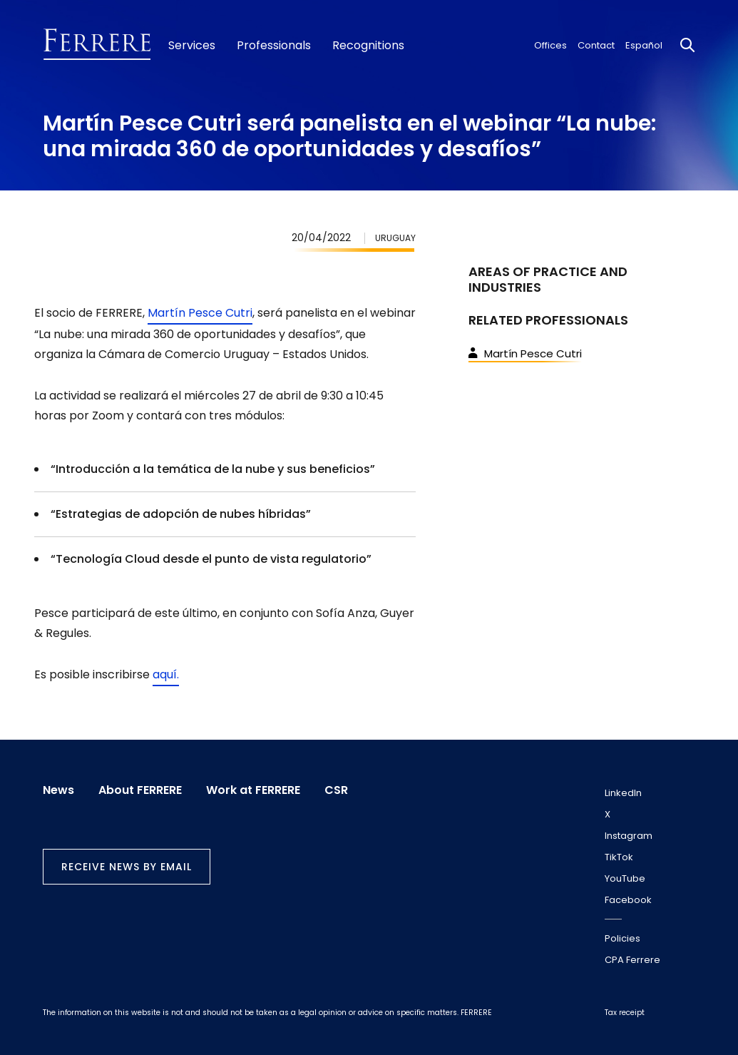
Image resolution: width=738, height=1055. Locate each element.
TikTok (619, 857)
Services (191, 45)
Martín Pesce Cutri (200, 313)
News (58, 790)
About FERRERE (140, 790)
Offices (550, 45)
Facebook (628, 900)
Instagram (628, 835)
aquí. (166, 674)
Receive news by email (126, 867)
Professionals (274, 45)
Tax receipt (625, 1012)
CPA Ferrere (632, 960)
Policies (622, 938)
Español (643, 45)
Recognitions (368, 45)
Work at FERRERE (253, 790)
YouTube (625, 878)
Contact (596, 45)
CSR (336, 790)
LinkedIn (623, 793)
